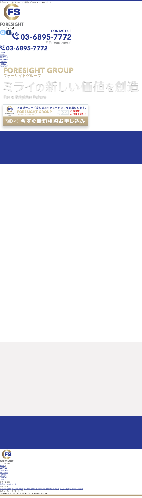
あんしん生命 (65, 489)
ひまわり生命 (54, 489)
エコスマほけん (5, 489)
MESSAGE (4, 59)
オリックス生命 (17, 489)
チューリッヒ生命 (76, 489)
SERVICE (3, 55)
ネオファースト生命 (41, 489)
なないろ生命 (29, 489)
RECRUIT (3, 62)
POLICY (3, 64)
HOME (2, 52)
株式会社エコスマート (8, 484)
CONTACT (4, 66)
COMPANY (4, 57)
